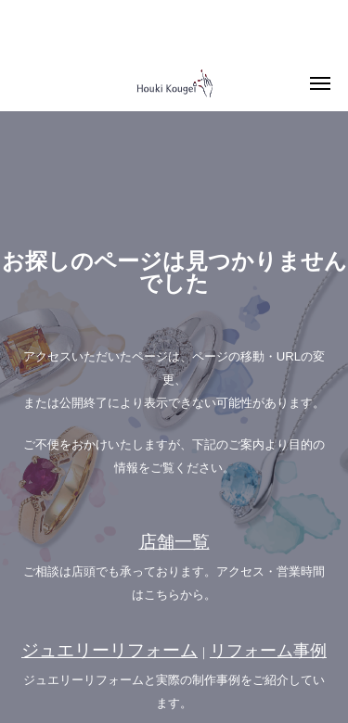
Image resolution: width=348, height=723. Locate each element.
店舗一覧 (174, 542)
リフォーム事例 (268, 650)
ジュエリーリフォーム (109, 650)
